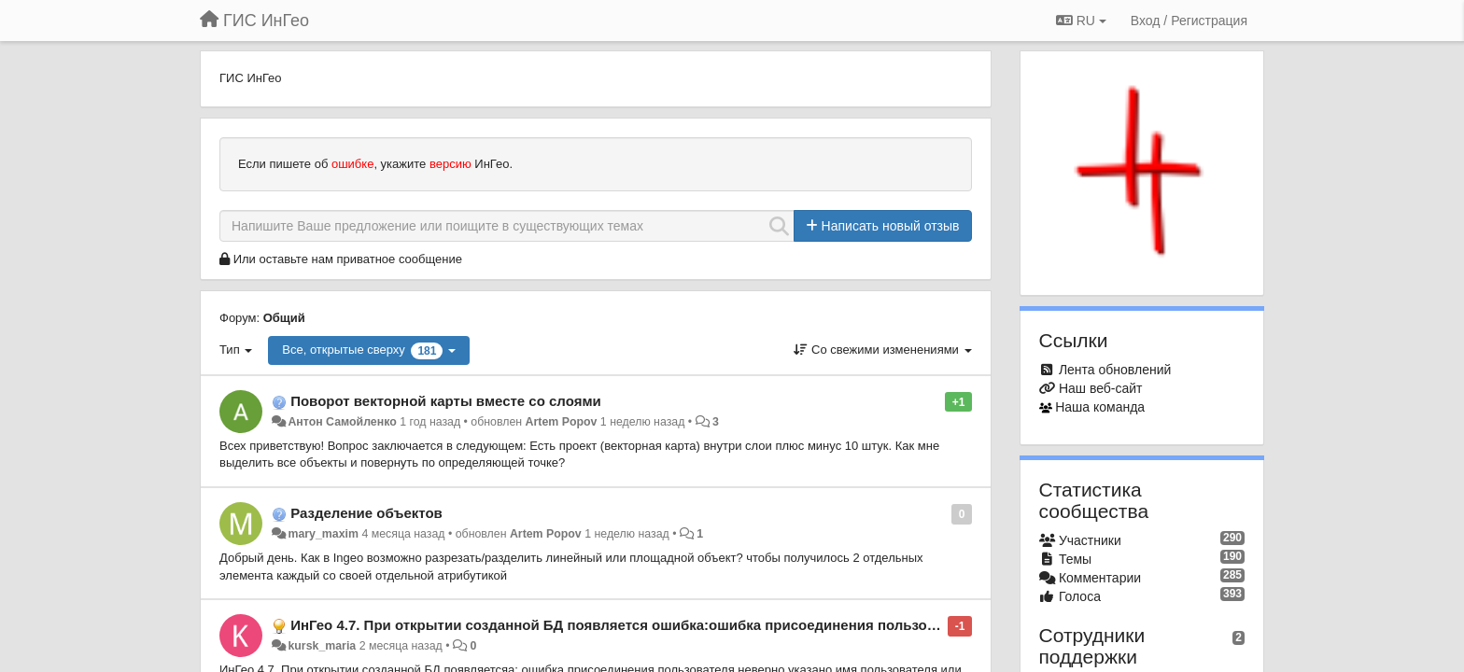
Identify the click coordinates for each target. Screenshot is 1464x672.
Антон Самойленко (342, 421)
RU (1081, 20)
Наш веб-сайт (1101, 388)
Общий (284, 318)
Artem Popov (562, 421)
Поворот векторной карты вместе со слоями (445, 401)
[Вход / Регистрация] (1189, 20)
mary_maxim (323, 533)
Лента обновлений (1115, 369)
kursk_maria (322, 645)
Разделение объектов (366, 513)
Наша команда (1100, 406)
